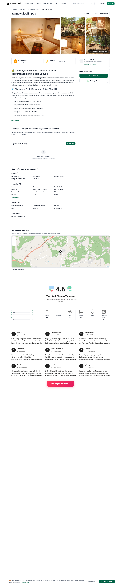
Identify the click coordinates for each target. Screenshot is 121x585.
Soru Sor (70, 143)
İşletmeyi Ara (93, 76)
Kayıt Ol (110, 3)
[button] (87, 13)
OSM (108, 266)
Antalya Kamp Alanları (34, 9)
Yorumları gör (61, 61)
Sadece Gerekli (92, 581)
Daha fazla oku (37, 343)
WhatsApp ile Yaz (93, 81)
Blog (56, 3)
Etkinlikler (63, 3)
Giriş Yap (102, 3)
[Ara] (92, 3)
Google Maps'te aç (17, 269)
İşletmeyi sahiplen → (90, 64)
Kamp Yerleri (22, 9)
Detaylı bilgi (25, 582)
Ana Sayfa (14, 9)
